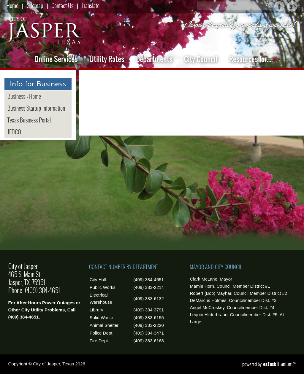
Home (12, 5)
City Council (200, 59)
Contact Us (62, 5)
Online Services (55, 59)
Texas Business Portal (29, 120)
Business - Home (24, 96)
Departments (154, 59)
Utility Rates (106, 59)
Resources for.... (251, 59)
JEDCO (14, 132)
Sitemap (35, 5)
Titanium (278, 363)
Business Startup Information (36, 108)
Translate (90, 5)
